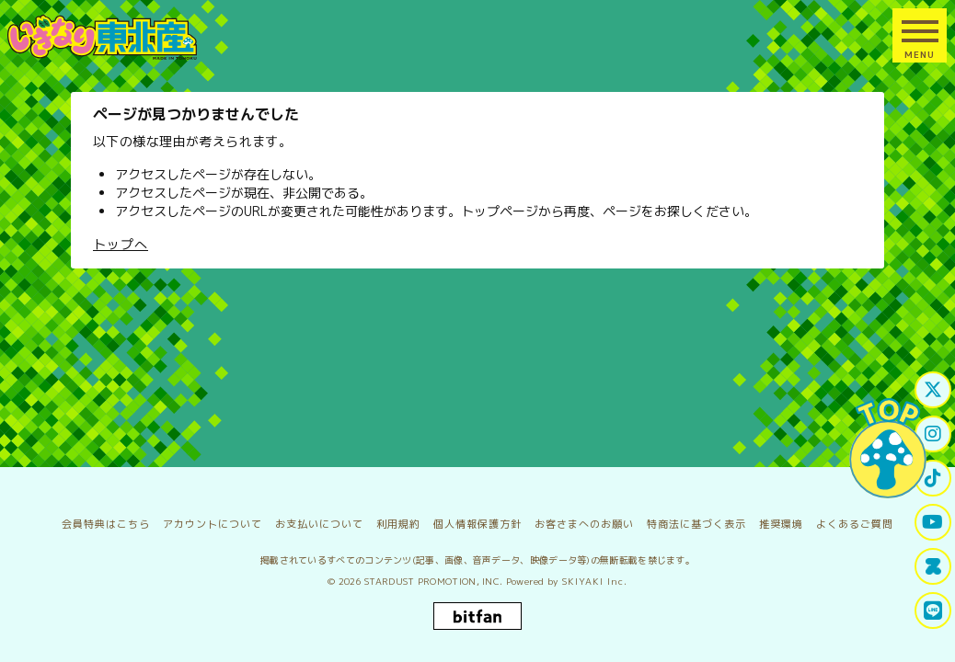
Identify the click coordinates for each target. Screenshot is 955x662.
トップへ (120, 244)
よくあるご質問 (854, 524)
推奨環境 (781, 524)
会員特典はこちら (106, 524)
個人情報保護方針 (477, 524)
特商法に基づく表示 (696, 524)
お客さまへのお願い (584, 524)
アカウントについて (212, 524)
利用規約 (398, 524)
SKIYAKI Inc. (594, 581)
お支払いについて (319, 524)
